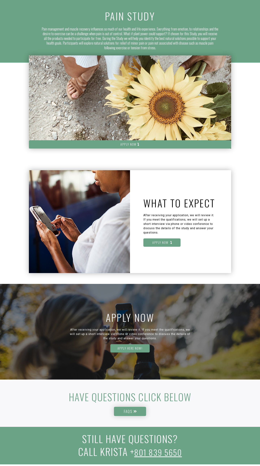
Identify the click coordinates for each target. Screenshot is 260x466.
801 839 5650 (158, 453)
